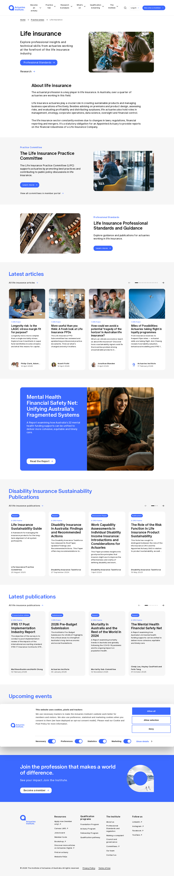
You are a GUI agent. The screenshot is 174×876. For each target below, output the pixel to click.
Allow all (151, 840)
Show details (142, 870)
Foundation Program (89, 824)
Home (22, 20)
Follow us (137, 816)
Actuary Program (87, 829)
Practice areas (37, 20)
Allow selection (151, 849)
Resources (60, 816)
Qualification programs (87, 817)
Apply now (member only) (63, 822)
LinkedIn (136, 822)
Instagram (137, 826)
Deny (151, 858)
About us (110, 822)
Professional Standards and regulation (113, 828)
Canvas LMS (60, 828)
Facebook (136, 830)
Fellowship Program (89, 833)
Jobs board (59, 833)
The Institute (113, 816)
